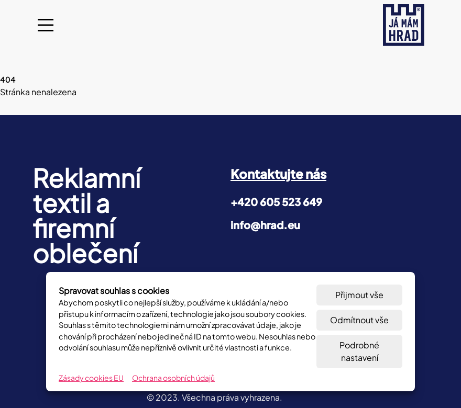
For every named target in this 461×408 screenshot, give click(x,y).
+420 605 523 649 (276, 201)
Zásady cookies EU (91, 377)
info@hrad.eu (265, 224)
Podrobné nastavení (359, 351)
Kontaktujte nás (278, 174)
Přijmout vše (359, 294)
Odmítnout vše (359, 319)
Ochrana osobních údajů (173, 377)
